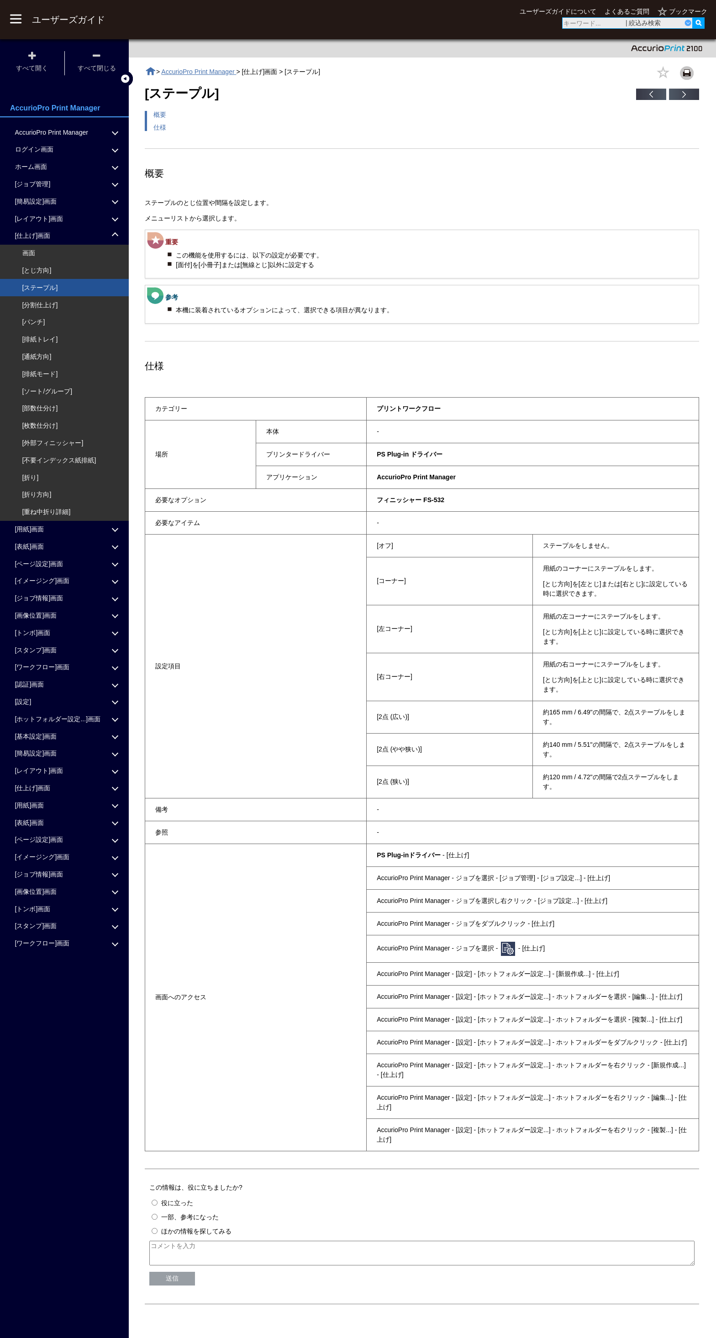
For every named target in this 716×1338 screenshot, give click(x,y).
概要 (159, 114)
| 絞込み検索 (643, 22)
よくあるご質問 (627, 11)
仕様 (159, 127)
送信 (172, 1282)
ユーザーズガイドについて (558, 11)
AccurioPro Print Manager (198, 71)
